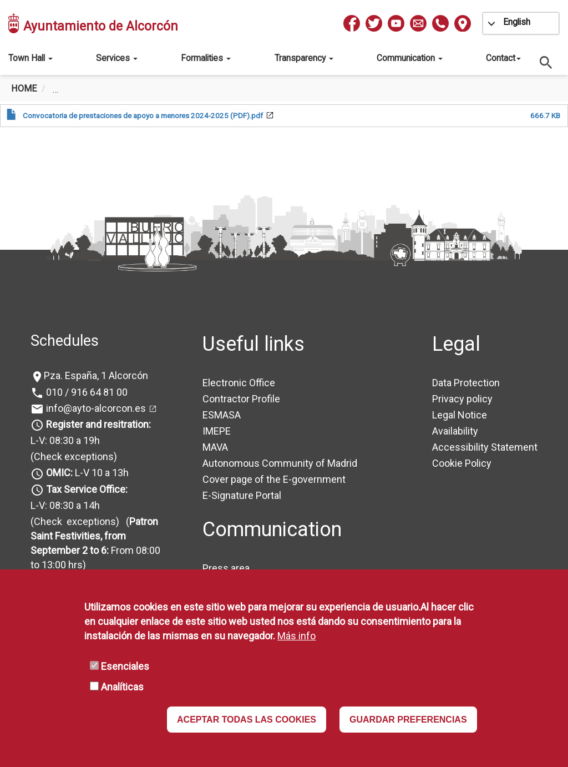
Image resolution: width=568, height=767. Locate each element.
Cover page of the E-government (274, 479)
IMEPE (216, 431)
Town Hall (30, 58)
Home (24, 88)
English (516, 22)
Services (117, 58)
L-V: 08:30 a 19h (65, 440)
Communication (410, 58)
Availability (455, 431)
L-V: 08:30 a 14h (65, 505)
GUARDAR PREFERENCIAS (408, 719)
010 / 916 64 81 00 (86, 392)
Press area (226, 568)
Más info (296, 636)
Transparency (304, 58)
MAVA (215, 447)
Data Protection (466, 382)
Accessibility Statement (484, 447)
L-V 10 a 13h (86, 472)
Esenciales (125, 666)
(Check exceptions (72, 456)
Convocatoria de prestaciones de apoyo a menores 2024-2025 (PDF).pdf (143, 115)
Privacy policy (462, 399)
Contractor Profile (241, 399)
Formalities (206, 58)
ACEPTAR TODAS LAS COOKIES (246, 719)
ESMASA (221, 415)
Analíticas (122, 687)
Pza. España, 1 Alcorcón (96, 375)
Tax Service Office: (87, 489)
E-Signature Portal (241, 495)
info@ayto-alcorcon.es (95, 408)
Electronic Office (238, 382)
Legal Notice (459, 415)
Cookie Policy (461, 463)
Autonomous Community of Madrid (279, 463)
